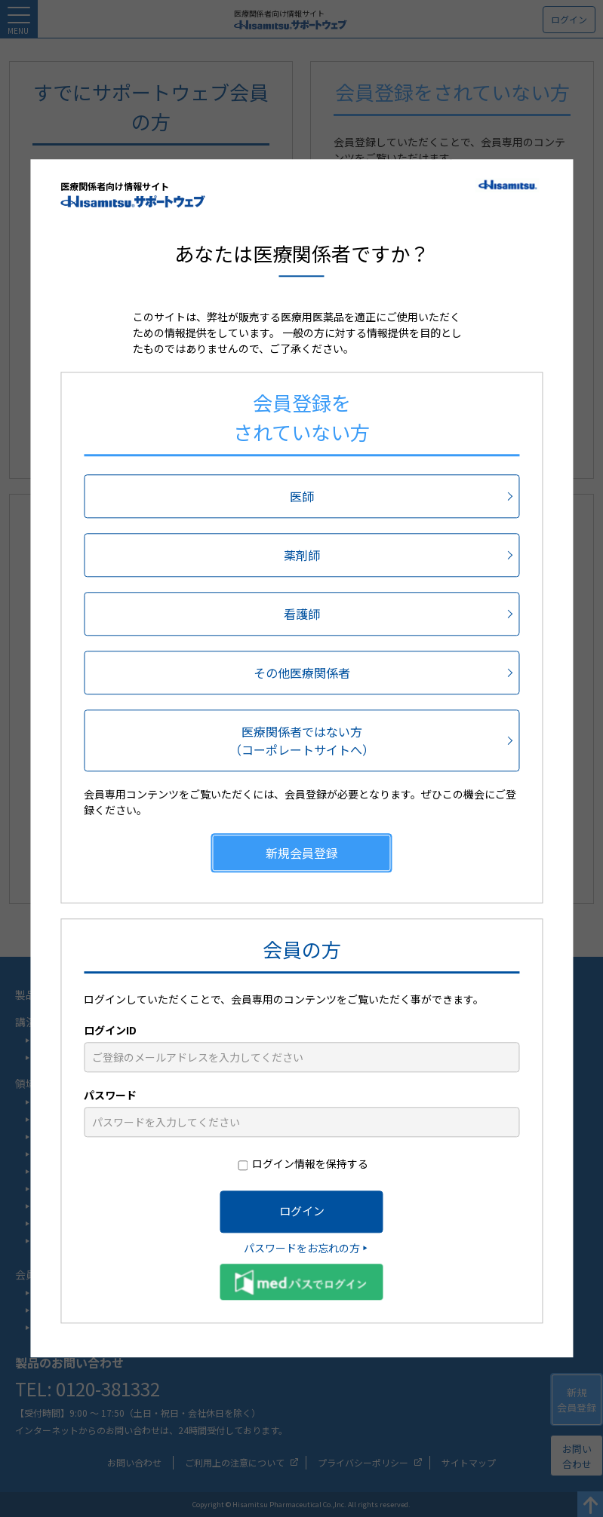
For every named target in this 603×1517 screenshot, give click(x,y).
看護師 (302, 614)
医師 (302, 496)
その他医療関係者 (302, 672)
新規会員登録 (302, 853)
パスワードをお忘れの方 (302, 1247)
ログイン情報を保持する (310, 1163)
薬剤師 (302, 555)
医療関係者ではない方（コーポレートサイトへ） (301, 740)
